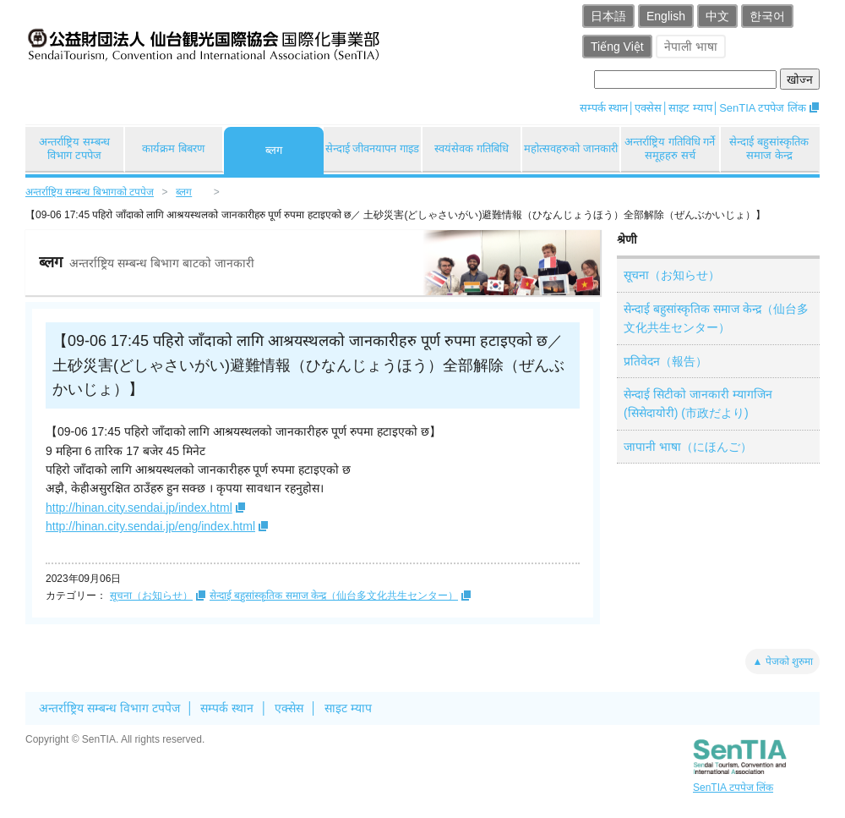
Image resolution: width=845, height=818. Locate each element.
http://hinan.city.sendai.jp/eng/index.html (150, 526)
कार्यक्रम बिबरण (173, 148)
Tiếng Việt (617, 46)
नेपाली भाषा (690, 46)
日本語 (608, 16)
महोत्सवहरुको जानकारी (571, 148)
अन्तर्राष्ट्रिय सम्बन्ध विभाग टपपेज (74, 148)
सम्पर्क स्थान (604, 108)
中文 (717, 16)
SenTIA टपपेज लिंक (762, 108)
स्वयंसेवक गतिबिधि (471, 148)
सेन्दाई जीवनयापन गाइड (372, 148)
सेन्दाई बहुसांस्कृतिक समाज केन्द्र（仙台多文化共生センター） (334, 595)
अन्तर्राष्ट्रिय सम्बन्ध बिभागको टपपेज (89, 192)
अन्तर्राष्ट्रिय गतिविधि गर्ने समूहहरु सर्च (669, 148)
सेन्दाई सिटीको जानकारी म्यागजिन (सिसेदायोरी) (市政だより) (698, 403)
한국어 (767, 16)
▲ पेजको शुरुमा (782, 661)
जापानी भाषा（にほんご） (688, 446)
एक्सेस (648, 108)
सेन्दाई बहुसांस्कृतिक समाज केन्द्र (769, 148)
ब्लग (273, 150)
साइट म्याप (690, 108)
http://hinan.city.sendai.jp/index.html (139, 507)
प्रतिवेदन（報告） (665, 361)
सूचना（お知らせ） (151, 595)
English (665, 16)
